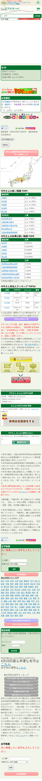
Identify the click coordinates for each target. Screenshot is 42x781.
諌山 (23, 593)
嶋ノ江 (37, 581)
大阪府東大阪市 (7, 222)
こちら (23, 492)
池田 (19, 601)
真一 (16, 607)
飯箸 (32, 595)
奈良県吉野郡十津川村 (10, 278)
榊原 (35, 598)
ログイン (34, 409)
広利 (16, 587)
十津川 (34, 104)
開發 (7, 604)
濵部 (16, 584)
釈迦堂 (31, 587)
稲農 (25, 587)
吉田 (12, 598)
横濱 (25, 610)
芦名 (33, 601)
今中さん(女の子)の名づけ (21, 624)
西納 (34, 607)
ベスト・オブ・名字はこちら (21, 682)
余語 (21, 581)
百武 (12, 616)
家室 (7, 598)
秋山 (24, 601)
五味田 (28, 607)
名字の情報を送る (7, 139)
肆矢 (34, 593)
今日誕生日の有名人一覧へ (21, 691)
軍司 (12, 584)
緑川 (2, 581)
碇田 (2, 584)
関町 (15, 613)
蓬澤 (21, 616)
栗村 (2, 593)
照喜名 (12, 593)
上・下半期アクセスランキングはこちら (21, 688)
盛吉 (14, 601)
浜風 (21, 604)
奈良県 (18, 104)
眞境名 (10, 613)
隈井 (7, 590)
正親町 (22, 607)
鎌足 (8, 102)
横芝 (21, 587)
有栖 (23, 595)
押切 (38, 613)
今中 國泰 (7, 293)
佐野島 (17, 595)
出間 (2, 595)
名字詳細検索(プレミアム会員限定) (29, 19)
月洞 (30, 604)
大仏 (20, 613)
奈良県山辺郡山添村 (9, 264)
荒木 (38, 607)
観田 (16, 616)
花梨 (2, 616)
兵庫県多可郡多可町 (9, 226)
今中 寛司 (7, 303)
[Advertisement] (21, 42)
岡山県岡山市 (6, 229)
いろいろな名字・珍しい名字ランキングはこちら (21, 678)
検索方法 (5, 564)
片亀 (7, 584)
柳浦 (12, 610)
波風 (35, 610)
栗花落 (28, 593)
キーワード (6, 642)
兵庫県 (4, 205)
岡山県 (4, 257)
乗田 (12, 587)
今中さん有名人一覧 (21, 319)
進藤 (30, 610)
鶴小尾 (6, 587)
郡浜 (7, 593)
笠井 (24, 613)
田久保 (17, 590)
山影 (10, 601)
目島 (16, 604)
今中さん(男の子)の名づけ (21, 620)
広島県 (4, 208)
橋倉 (27, 595)
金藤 (7, 616)
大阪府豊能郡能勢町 (9, 232)
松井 (7, 607)
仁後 (21, 610)
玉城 (2, 590)
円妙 (18, 593)
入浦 (16, 581)
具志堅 (26, 584)
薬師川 (26, 581)
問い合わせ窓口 (31, 344)
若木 (36, 587)
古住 (12, 590)
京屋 (34, 590)
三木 (30, 598)
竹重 (25, 604)
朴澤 (21, 584)
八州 (34, 613)
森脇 (5, 601)
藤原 (7, 104)
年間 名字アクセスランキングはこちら (21, 685)
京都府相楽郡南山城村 (10, 274)
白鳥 (36, 595)
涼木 (29, 590)
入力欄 (4, 560)
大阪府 (4, 198)
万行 (38, 590)
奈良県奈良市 (6, 219)
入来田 (23, 590)
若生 (29, 613)
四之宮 (33, 584)
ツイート (4, 126)
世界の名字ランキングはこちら (21, 695)
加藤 (28, 601)
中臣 (5, 102)
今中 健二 (7, 298)
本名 (16, 598)
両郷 (12, 595)
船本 (2, 598)
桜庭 (7, 595)
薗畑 (25, 598)
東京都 (4, 212)
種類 (3, 645)
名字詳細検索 (21, 574)
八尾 (16, 610)
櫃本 (12, 604)
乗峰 (35, 604)
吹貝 (12, 581)
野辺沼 (6, 610)
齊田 (21, 598)
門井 (12, 607)
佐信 (7, 581)
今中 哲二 (7, 307)
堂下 (32, 581)
